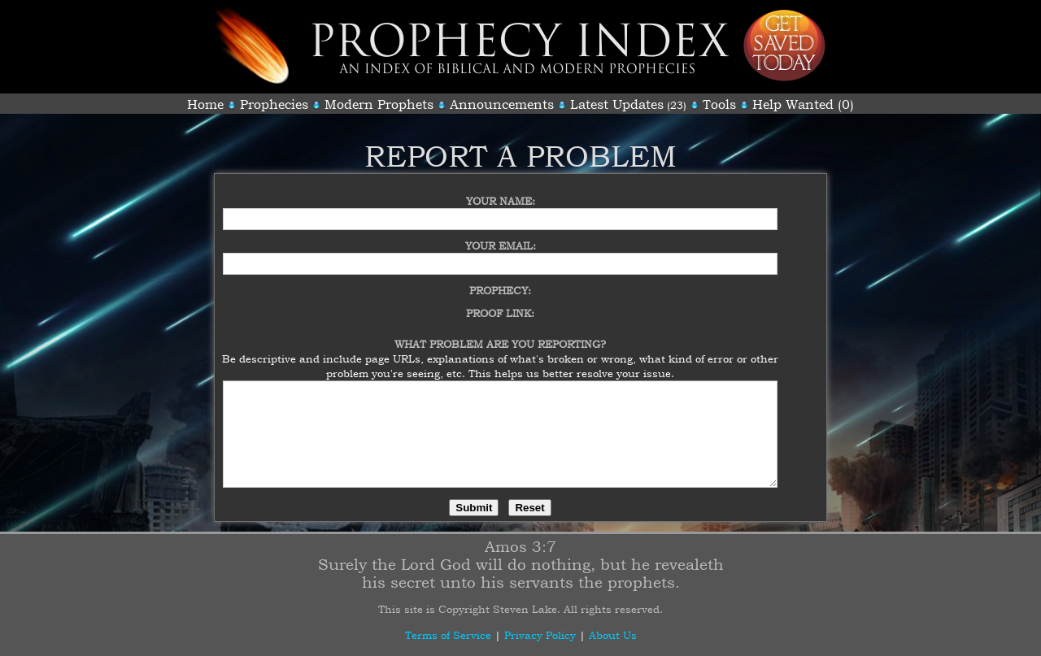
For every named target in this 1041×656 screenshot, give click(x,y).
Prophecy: (500, 280)
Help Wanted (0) (803, 104)
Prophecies (274, 104)
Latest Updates (617, 104)
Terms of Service (448, 635)
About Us (613, 635)
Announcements (502, 104)
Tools (719, 104)
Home (205, 104)
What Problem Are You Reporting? (500, 334)
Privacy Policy (540, 635)
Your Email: (500, 235)
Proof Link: (500, 303)
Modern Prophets (378, 104)
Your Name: (500, 191)
